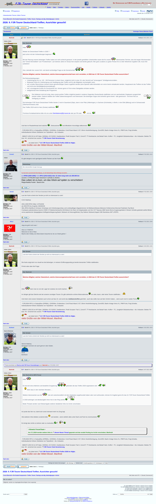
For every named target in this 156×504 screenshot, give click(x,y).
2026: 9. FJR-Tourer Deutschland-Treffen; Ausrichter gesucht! (34, 22)
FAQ (117, 11)
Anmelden (6, 11)
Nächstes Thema (148, 31)
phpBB (72, 498)
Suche (142, 11)
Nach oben (6, 150)
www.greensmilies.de (75, 501)
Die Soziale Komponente (19, 19)
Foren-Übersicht (7, 19)
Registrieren (15, 11)
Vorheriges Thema (138, 31)
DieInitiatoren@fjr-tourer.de (61, 113)
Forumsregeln (125, 11)
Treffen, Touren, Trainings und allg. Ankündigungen (40, 19)
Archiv (57, 19)
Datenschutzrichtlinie (84, 497)
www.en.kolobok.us (87, 501)
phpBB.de (85, 500)
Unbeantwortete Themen (9, 15)
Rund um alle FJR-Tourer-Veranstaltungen (28, 365)
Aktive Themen (21, 15)
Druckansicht (7, 31)
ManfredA (45, 365)
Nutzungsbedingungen (72, 497)
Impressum (135, 11)
